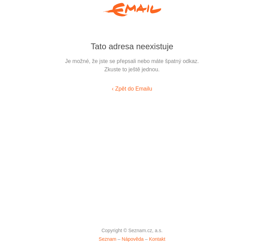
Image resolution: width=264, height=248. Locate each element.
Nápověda (133, 239)
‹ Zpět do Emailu (132, 89)
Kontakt (157, 239)
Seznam (107, 239)
